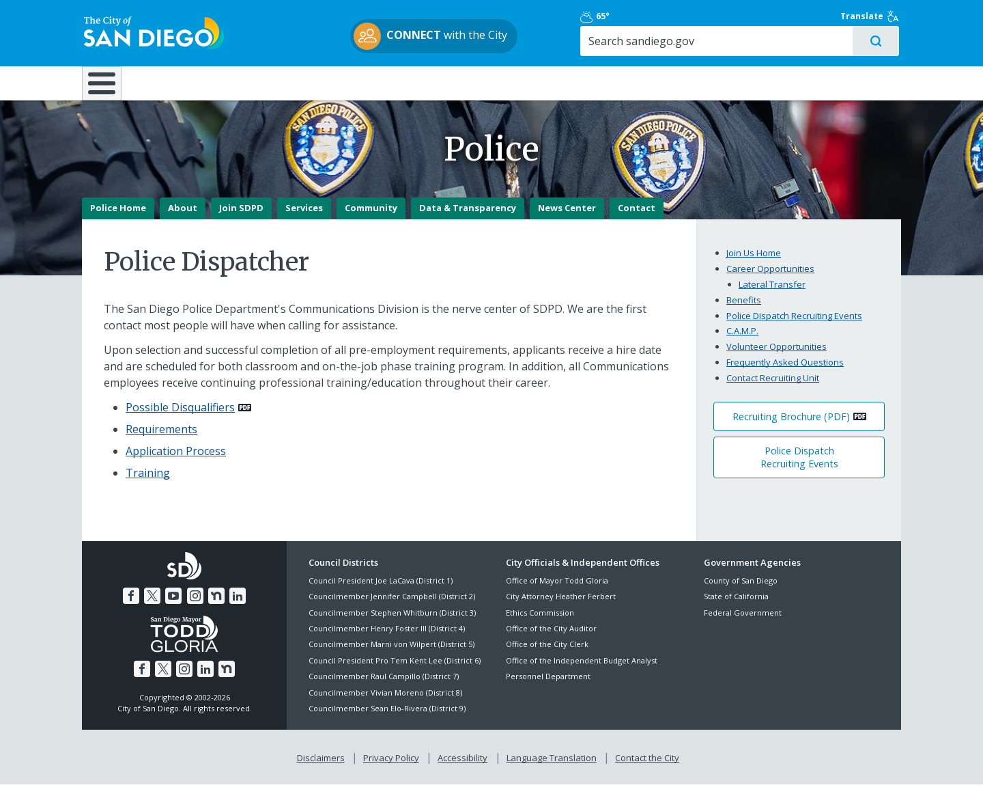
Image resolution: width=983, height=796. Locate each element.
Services (304, 219)
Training (148, 483)
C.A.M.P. (742, 342)
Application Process (176, 461)
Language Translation (552, 769)
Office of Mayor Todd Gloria (557, 591)
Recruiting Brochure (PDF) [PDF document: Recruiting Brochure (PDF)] (791, 427)
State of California (736, 608)
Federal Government (743, 623)
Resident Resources (320, 83)
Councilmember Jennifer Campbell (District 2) (392, 608)
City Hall (833, 83)
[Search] (783, 42)
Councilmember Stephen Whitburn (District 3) (392, 623)
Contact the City (647, 769)
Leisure (197, 83)
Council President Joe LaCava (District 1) (381, 591)
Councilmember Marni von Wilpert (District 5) (391, 655)
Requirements (161, 440)
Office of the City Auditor (551, 639)
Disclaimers (321, 769)
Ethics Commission (540, 623)
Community (371, 219)
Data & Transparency (467, 219)
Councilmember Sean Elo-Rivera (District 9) (387, 719)
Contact (636, 219)
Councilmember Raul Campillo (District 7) (384, 688)
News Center (567, 219)
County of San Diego (741, 591)
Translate (871, 17)
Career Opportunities (770, 280)
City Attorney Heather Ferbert (561, 608)
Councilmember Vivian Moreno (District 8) (385, 703)
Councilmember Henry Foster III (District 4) (387, 639)
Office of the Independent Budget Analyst (581, 671)
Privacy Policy (391, 769)
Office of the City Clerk (547, 655)
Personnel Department (548, 688)
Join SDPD (241, 219)
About (182, 219)
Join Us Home (753, 264)
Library (568, 83)
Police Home (118, 219)
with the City (488, 37)
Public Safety (699, 83)
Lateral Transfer (772, 295)
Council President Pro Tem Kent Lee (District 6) (395, 671)
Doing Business (443, 83)
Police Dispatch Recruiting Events (794, 326)
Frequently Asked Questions (785, 374)
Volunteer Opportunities (776, 358)
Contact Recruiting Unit (772, 389)
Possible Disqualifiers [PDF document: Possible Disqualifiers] (180, 418)
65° (711, 17)
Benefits (743, 311)
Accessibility (462, 769)
